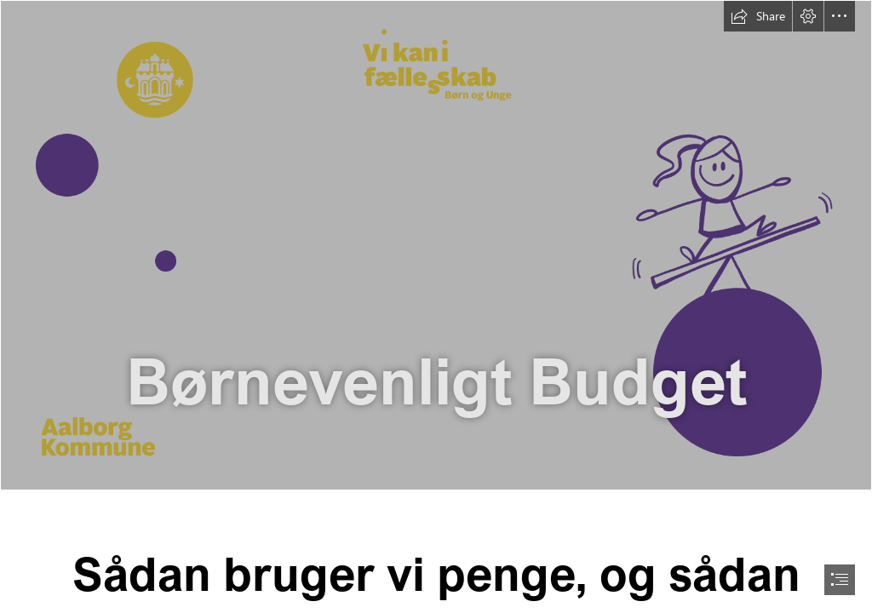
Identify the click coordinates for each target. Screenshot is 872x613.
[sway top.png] (436, 245)
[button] (758, 16)
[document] (436, 306)
